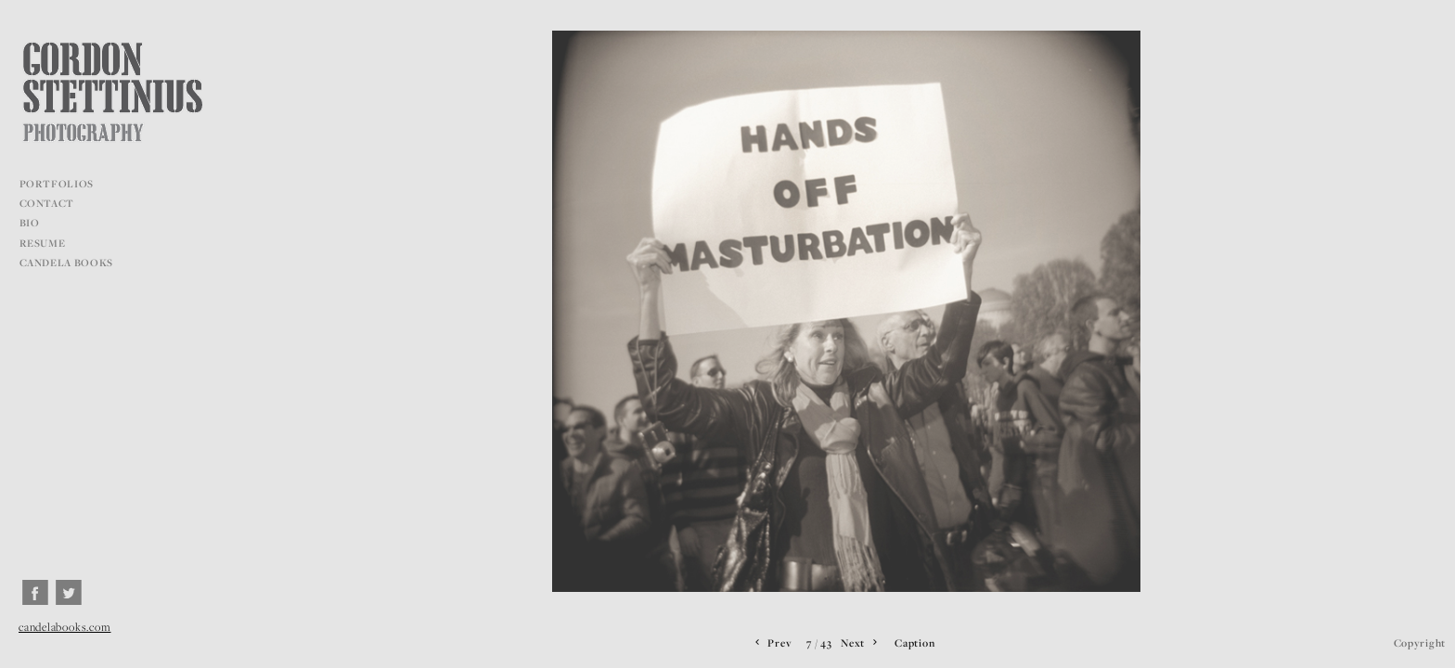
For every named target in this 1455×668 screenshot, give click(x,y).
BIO (29, 222)
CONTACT (47, 203)
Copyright (1420, 642)
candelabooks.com (64, 627)
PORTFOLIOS (63, 183)
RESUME (42, 243)
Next (861, 642)
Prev (772, 642)
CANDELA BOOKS (66, 262)
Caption (914, 642)
